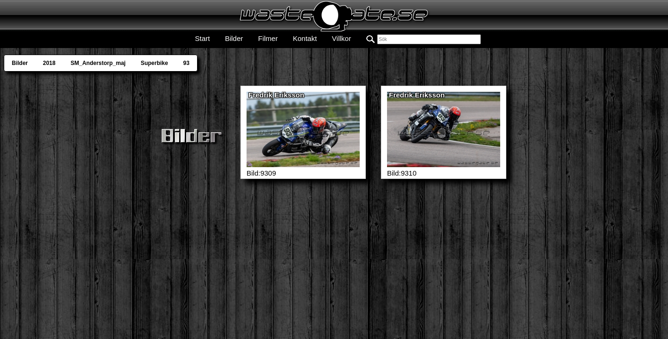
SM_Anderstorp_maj (98, 63)
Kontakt (305, 38)
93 (186, 63)
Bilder (234, 38)
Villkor (341, 38)
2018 (49, 63)
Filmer (268, 38)
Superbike (154, 63)
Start (202, 38)
